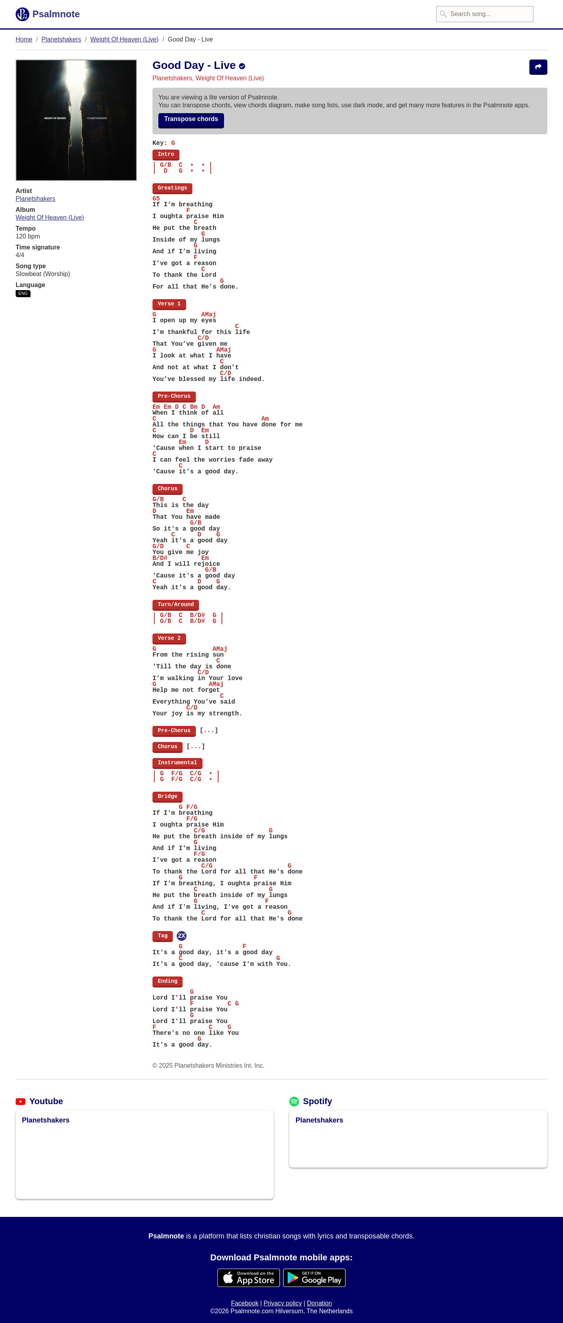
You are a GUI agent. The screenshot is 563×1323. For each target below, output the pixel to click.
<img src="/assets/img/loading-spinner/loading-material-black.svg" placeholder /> (76, 1159)
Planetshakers (61, 39)
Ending (167, 981)
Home (24, 39)
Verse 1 (169, 304)
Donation (319, 1303)
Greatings (172, 188)
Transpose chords (191, 119)
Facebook (244, 1303)
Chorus (167, 489)
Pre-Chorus (174, 396)
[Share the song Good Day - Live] (538, 67)
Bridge (167, 796)
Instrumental (177, 763)
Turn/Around (175, 604)
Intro (166, 154)
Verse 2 (169, 638)
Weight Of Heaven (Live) (124, 39)
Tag (162, 936)
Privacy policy (283, 1303)
